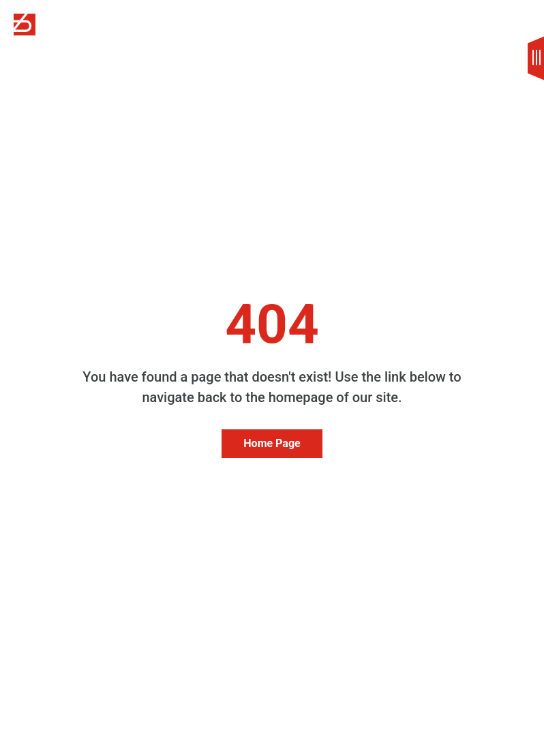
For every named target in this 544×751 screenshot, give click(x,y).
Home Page (271, 443)
